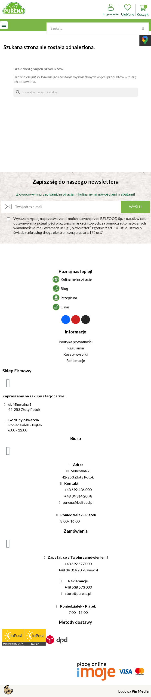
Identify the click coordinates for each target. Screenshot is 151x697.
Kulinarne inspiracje (76, 279)
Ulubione (127, 10)
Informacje (75, 331)
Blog (64, 288)
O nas (65, 307)
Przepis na (69, 297)
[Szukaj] (75, 92)
